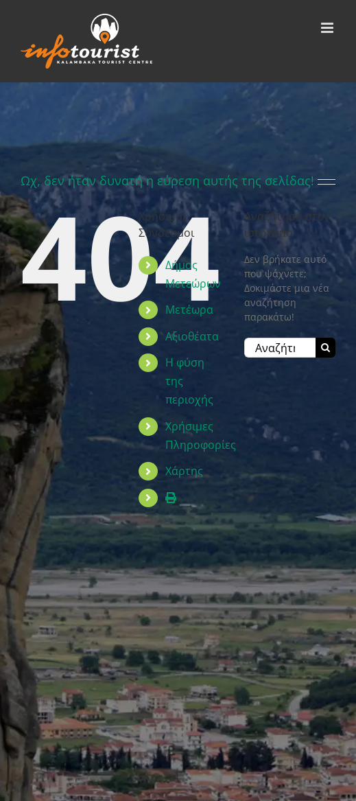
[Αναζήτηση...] (280, 348)
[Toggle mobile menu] (328, 28)
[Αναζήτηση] (325, 348)
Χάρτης (184, 470)
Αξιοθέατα (192, 336)
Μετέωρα (189, 309)
